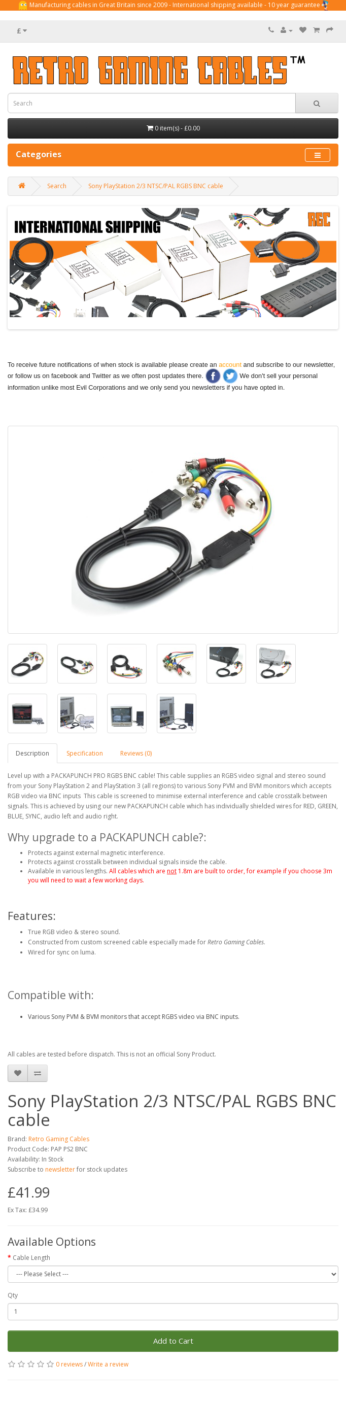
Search (56, 186)
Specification (84, 753)
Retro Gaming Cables (58, 1139)
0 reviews (69, 1364)
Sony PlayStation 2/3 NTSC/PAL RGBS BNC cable (155, 186)
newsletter (60, 1169)
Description (32, 753)
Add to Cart (173, 1341)
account (230, 364)
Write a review (108, 1364)
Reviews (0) (136, 753)
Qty (13, 1295)
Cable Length (31, 1257)
